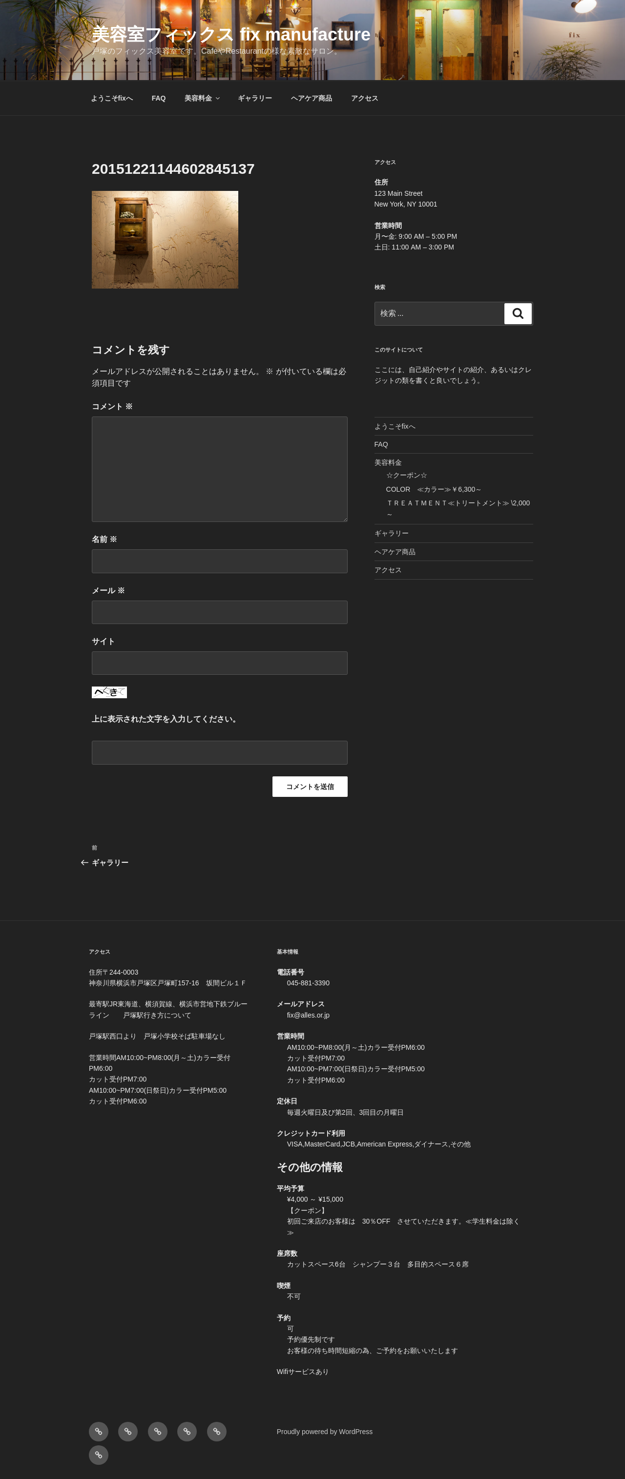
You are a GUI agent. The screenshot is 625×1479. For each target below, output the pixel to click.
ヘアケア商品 (311, 98)
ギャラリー (255, 98)
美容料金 (203, 98)
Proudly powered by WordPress (325, 1432)
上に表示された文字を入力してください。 (166, 719)
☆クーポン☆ (406, 475)
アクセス (364, 98)
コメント (112, 406)
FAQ (159, 98)
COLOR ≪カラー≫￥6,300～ (434, 489)
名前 (104, 539)
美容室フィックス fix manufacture (231, 34)
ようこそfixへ (112, 98)
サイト (103, 641)
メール (108, 590)
